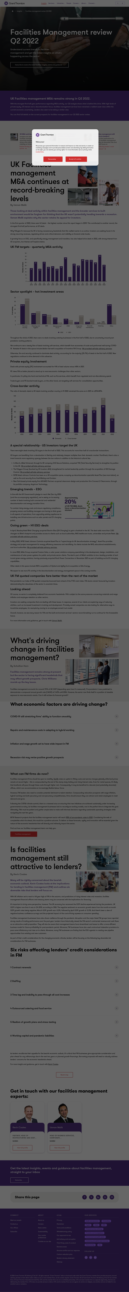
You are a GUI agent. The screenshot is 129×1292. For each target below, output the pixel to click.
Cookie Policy (40, 152)
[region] (65, 147)
